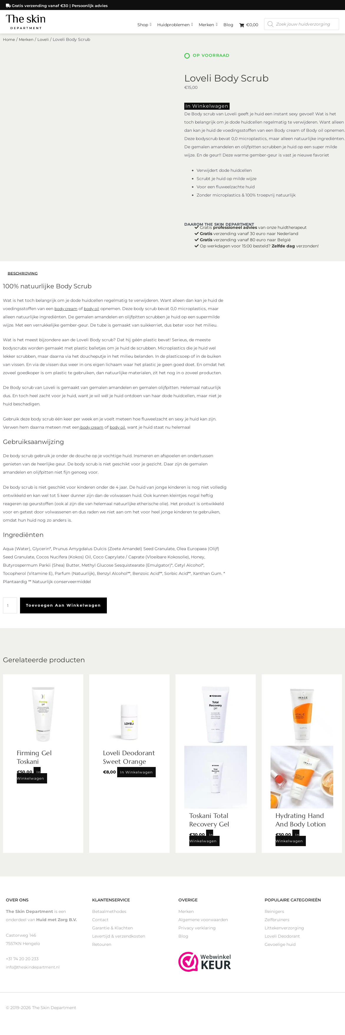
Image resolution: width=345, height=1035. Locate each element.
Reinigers (274, 917)
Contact (100, 925)
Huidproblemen (175, 22)
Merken (208, 22)
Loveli (45, 46)
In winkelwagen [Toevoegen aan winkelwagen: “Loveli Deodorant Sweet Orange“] (136, 778)
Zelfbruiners (277, 925)
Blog (228, 23)
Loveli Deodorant (282, 941)
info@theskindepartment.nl (34, 972)
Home (9, 46)
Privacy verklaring (197, 933)
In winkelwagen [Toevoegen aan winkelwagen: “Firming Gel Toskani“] (30, 781)
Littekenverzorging (284, 933)
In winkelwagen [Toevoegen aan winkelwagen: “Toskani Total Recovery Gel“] (203, 843)
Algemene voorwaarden (203, 925)
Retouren (101, 950)
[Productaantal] (10, 611)
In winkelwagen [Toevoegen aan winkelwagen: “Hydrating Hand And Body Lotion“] (289, 843)
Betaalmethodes (109, 917)
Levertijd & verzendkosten (118, 941)
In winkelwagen (201, 112)
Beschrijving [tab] (23, 279)
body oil (94, 314)
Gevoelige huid (280, 950)
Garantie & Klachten (112, 933)
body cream (66, 314)
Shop (144, 22)
